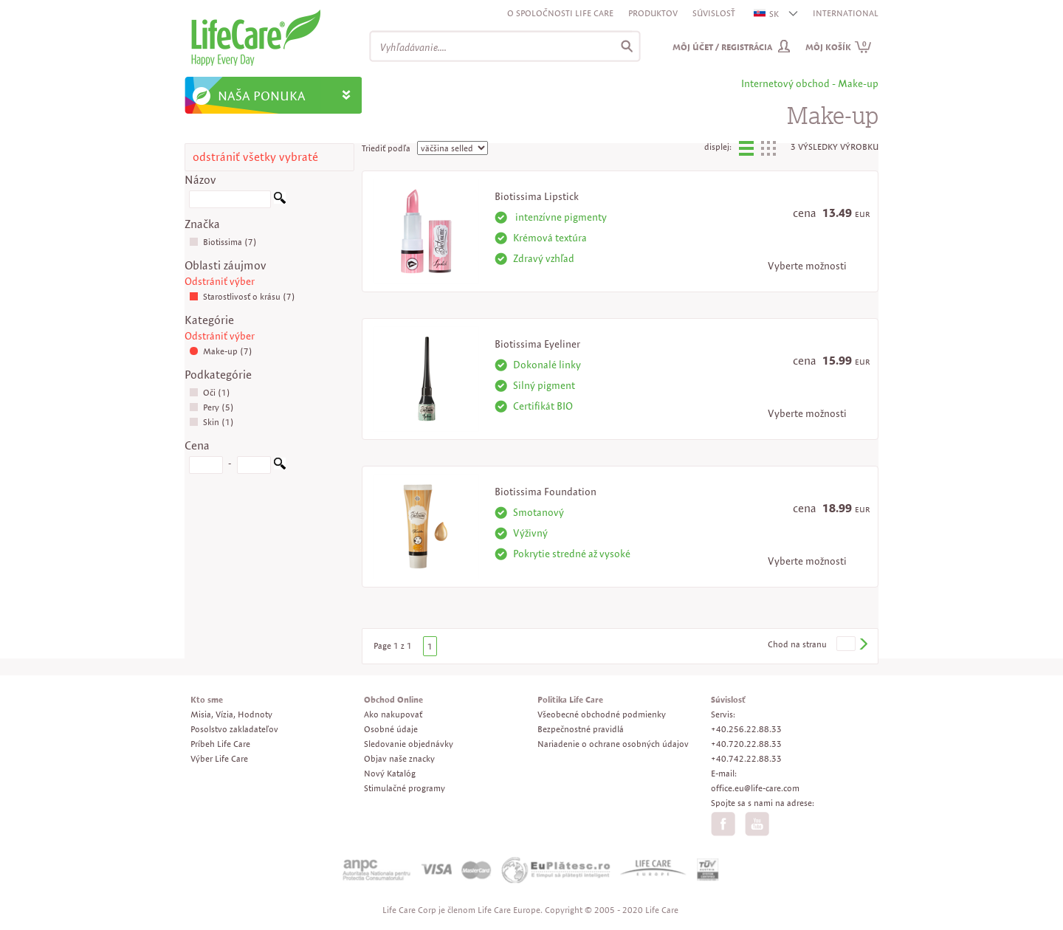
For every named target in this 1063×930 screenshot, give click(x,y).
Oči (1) (209, 392)
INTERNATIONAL (845, 12)
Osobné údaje (391, 728)
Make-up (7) (220, 350)
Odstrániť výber (220, 281)
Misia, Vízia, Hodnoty (231, 714)
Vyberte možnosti (807, 265)
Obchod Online (393, 699)
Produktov (653, 12)
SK (767, 13)
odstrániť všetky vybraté (255, 157)
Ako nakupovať (393, 714)
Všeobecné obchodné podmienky (601, 714)
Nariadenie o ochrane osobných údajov (613, 743)
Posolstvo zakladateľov (234, 728)
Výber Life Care (219, 758)
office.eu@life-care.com (755, 787)
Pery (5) (211, 407)
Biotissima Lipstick (537, 196)
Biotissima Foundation (545, 491)
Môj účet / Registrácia (722, 46)
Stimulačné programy (404, 787)
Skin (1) (211, 421)
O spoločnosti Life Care (560, 12)
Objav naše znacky (399, 758)
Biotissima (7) (223, 241)
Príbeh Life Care (220, 743)
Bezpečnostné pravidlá (580, 728)
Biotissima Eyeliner (537, 344)
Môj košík (838, 46)
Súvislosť (713, 12)
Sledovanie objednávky (408, 743)
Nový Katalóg (390, 773)
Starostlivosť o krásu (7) (242, 296)
